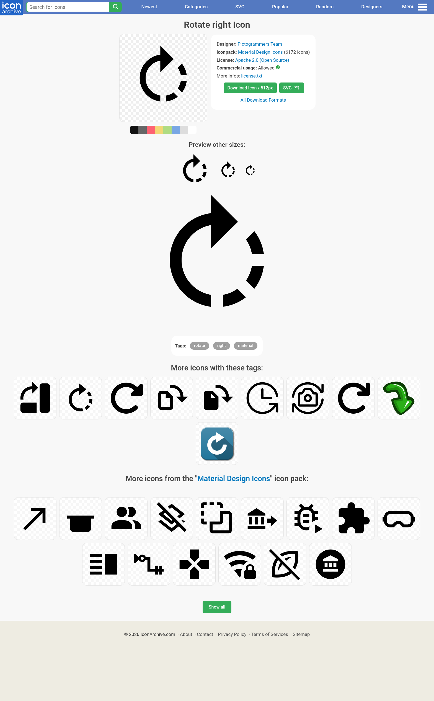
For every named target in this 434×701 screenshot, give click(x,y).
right (221, 345)
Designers (371, 6)
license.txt (251, 76)
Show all (217, 607)
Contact (205, 634)
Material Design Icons (260, 52)
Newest (149, 6)
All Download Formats (263, 100)
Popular (280, 6)
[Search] (115, 7)
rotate (199, 345)
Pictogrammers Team (260, 44)
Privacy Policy (232, 634)
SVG (239, 6)
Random (325, 6)
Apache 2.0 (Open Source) (262, 60)
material (245, 345)
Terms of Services (269, 634)
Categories (196, 6)
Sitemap (301, 634)
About (186, 634)
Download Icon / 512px (250, 88)
